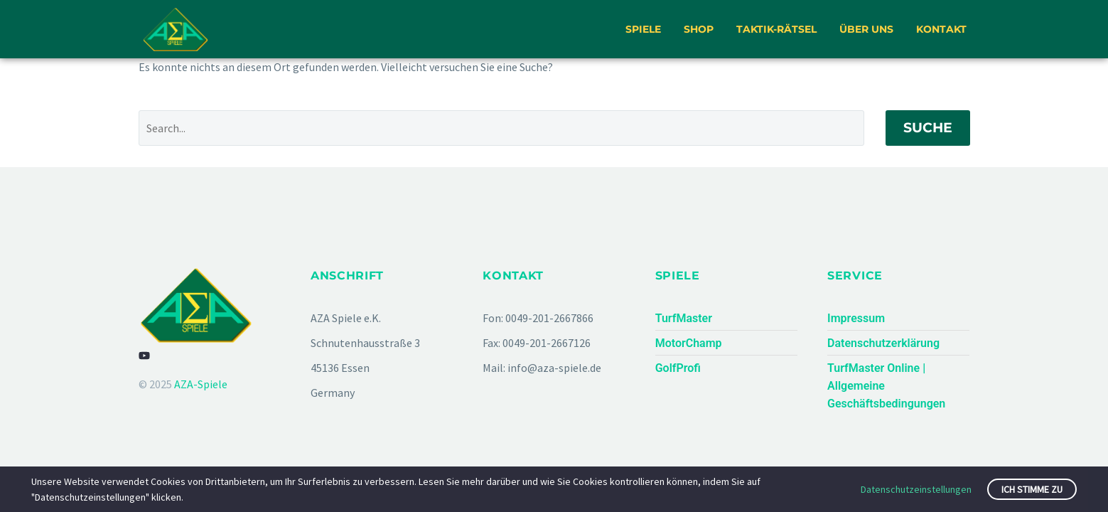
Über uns (866, 29)
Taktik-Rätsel (776, 29)
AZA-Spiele (200, 384)
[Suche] (501, 128)
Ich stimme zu (1032, 489)
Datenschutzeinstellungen (916, 489)
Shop (699, 29)
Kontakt (941, 29)
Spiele (643, 29)
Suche (927, 127)
